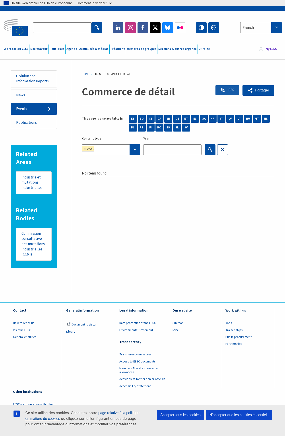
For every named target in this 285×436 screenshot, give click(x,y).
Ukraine (204, 49)
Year (146, 138)
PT (141, 127)
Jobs (228, 324)
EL (194, 118)
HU (248, 118)
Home (85, 74)
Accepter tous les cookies (180, 415)
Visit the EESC (22, 331)
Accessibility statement (135, 387)
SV (186, 127)
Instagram (130, 27)
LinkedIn (118, 27)
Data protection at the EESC (137, 324)
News (20, 95)
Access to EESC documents (137, 362)
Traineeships (234, 331)
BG (142, 118)
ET (186, 118)
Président (118, 49)
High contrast (201, 27)
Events (21, 109)
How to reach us (23, 324)
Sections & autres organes (177, 49)
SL (177, 127)
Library (70, 332)
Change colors (213, 27)
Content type (91, 138)
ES (132, 118)
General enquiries (25, 338)
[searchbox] (109, 149)
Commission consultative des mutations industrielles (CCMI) (33, 244)
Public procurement (238, 338)
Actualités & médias (94, 49)
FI (150, 127)
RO (159, 127)
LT (239, 118)
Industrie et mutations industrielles (31, 183)
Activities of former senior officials (142, 380)
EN (168, 118)
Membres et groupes (141, 49)
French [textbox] (248, 27)
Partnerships (233, 345)
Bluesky (167, 27)
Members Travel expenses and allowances (139, 371)
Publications (26, 123)
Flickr (180, 27)
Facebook (143, 27)
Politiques (57, 49)
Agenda (71, 49)
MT (257, 118)
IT (221, 118)
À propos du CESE (16, 49)
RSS (230, 90)
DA (159, 118)
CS (150, 118)
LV (230, 118)
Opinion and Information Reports (32, 79)
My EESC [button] (271, 49)
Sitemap (178, 324)
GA (204, 118)
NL (266, 118)
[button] (258, 90)
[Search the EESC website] (62, 27)
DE (177, 118)
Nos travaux (39, 49)
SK (168, 127)
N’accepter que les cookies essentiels (239, 415)
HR (213, 118)
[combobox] (261, 27)
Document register (82, 325)
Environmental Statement (136, 331)
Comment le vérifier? (94, 3)
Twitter (155, 27)
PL (132, 127)
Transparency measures (135, 355)
